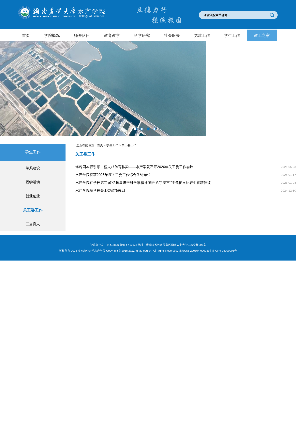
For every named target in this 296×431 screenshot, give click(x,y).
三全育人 (33, 224)
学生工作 (232, 35)
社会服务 (172, 35)
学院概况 (52, 35)
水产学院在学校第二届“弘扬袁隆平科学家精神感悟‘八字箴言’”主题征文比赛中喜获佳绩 (143, 183)
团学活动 (33, 182)
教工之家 (262, 35)
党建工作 (202, 35)
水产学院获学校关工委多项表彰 (100, 191)
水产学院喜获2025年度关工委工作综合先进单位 (113, 175)
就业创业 (33, 196)
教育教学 (112, 35)
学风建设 (33, 168)
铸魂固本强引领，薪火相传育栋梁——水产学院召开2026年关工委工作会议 (134, 167)
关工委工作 (33, 210)
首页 (26, 35)
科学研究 (142, 35)
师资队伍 (82, 35)
